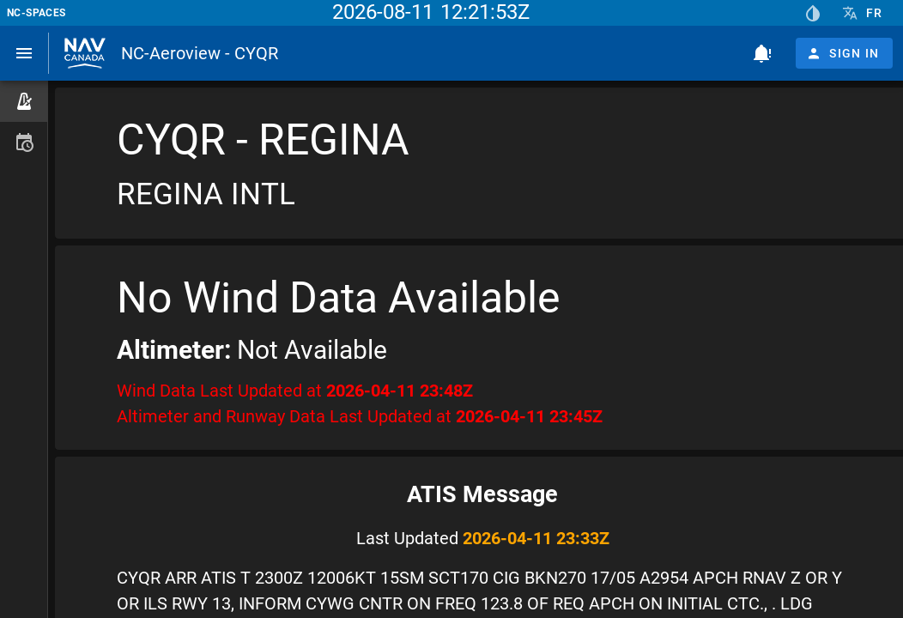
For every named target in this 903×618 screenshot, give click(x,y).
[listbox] (23, 122)
